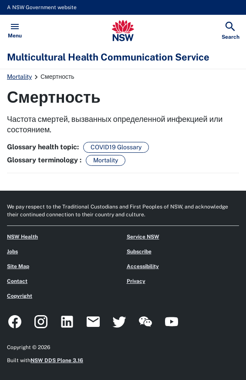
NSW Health (22, 237)
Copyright (19, 296)
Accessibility (143, 266)
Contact (17, 281)
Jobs (12, 252)
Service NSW (143, 237)
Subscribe (139, 252)
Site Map (18, 266)
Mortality (19, 76)
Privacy (136, 281)
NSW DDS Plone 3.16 (56, 360)
